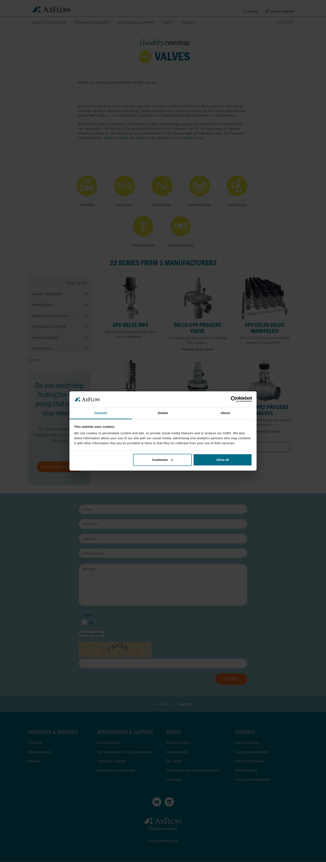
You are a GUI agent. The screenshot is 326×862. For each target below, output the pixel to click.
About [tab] (225, 413)
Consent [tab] (100, 413)
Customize (162, 459)
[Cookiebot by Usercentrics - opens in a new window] (234, 399)
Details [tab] (163, 413)
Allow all (222, 459)
